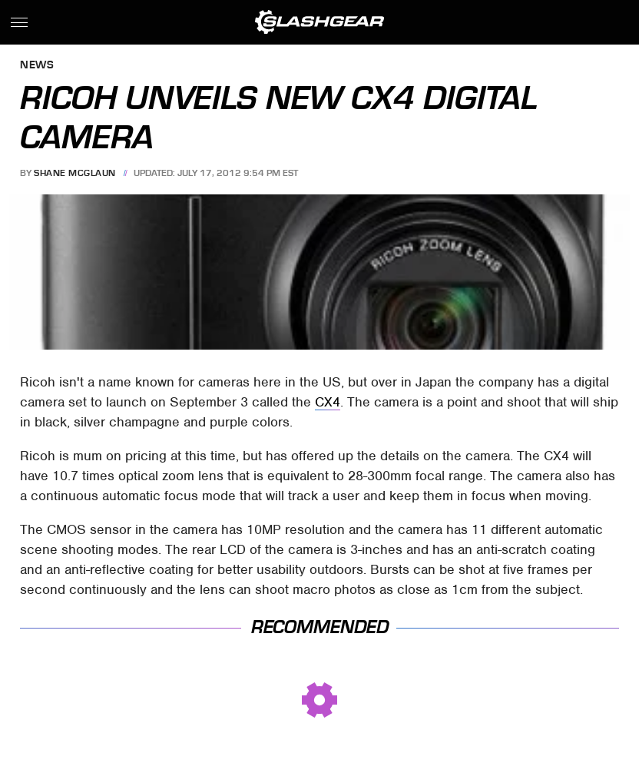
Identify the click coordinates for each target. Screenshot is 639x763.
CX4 (327, 401)
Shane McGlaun (75, 173)
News (37, 66)
